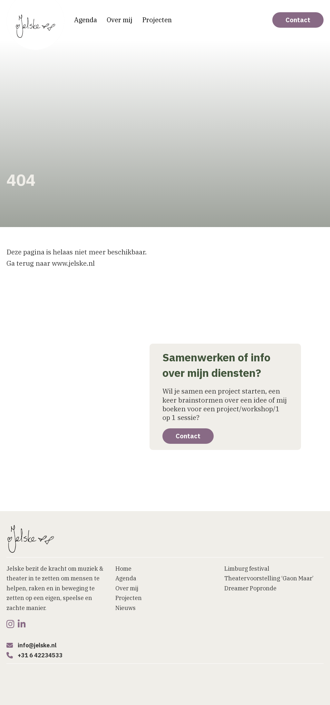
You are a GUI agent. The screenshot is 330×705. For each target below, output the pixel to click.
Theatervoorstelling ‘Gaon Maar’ (269, 578)
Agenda (85, 19)
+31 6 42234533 (40, 655)
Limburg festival (246, 568)
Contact (298, 19)
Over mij (119, 19)
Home (123, 568)
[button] (208, 698)
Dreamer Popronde (250, 588)
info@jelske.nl (37, 645)
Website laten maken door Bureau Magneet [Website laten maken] (53, 690)
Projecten (157, 19)
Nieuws (125, 608)
